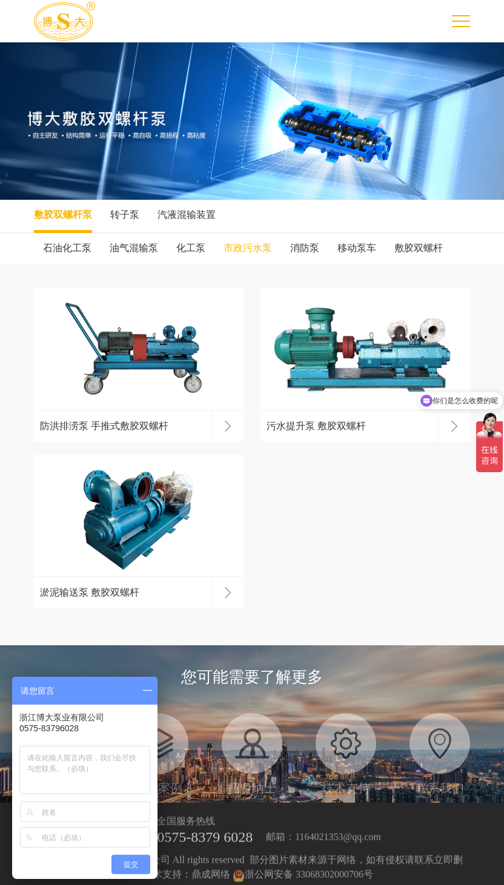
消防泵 (304, 248)
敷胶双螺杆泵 (63, 214)
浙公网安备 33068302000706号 (303, 879)
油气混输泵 (134, 248)
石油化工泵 (67, 248)
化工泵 (190, 248)
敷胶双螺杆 (418, 248)
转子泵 (124, 214)
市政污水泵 (248, 248)
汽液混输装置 (187, 214)
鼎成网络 (210, 879)
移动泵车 (356, 248)
